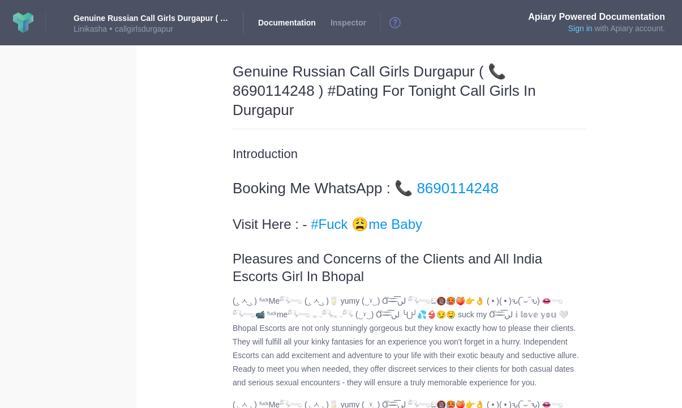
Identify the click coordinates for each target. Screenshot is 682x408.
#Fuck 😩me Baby (366, 224)
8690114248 (458, 188)
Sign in (580, 28)
